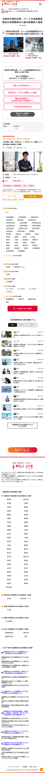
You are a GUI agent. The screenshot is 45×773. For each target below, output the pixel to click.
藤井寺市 (25, 245)
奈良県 (9, 560)
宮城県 (26, 514)
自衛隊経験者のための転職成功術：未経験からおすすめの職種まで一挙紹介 (15, 666)
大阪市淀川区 (10, 228)
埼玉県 (9, 503)
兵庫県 (9, 511)
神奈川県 (26, 499)
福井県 (26, 549)
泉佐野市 (25, 239)
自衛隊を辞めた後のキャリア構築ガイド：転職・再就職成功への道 (15, 681)
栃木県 (9, 533)
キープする (12, 196)
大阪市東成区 (23, 225)
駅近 (25, 185)
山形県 (9, 545)
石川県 (9, 556)
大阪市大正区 (32, 219)
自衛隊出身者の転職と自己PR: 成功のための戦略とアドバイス (15, 721)
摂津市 (8, 245)
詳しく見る (33, 196)
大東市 (16, 242)
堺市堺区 (32, 231)
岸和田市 (28, 234)
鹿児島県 (9, 587)
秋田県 (26, 541)
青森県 (26, 526)
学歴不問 (31, 185)
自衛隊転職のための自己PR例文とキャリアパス (14, 718)
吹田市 (8, 236)
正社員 (8, 266)
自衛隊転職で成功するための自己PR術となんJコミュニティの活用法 (15, 725)
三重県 (26, 537)
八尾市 (16, 239)
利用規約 (24, 766)
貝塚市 (25, 236)
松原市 (8, 242)
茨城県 (9, 530)
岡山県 (26, 564)
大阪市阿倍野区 (36, 225)
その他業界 (7, 147)
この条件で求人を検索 (22, 309)
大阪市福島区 (22, 217)
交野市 (26, 248)
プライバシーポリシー (14, 766)
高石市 (16, 245)
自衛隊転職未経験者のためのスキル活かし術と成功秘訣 (15, 686)
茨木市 (8, 239)
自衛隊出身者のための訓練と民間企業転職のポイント (15, 677)
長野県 (26, 552)
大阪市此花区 (34, 217)
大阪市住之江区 (22, 228)
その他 (8, 274)
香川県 (26, 568)
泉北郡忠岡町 (10, 250)
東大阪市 (35, 245)
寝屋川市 (35, 239)
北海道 (26, 511)
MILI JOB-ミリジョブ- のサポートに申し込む (22, 450)
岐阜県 (9, 537)
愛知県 (26, 507)
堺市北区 (18, 234)
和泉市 (25, 242)
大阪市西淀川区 (36, 222)
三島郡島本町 (36, 248)
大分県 (26, 575)
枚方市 (33, 236)
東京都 (9, 499)
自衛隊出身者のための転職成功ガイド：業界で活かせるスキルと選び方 (15, 662)
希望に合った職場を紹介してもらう (22, 114)
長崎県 (26, 583)
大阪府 (9, 507)
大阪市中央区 (21, 231)
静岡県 (26, 518)
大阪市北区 (9, 231)
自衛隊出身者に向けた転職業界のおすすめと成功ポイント (15, 657)
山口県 (9, 568)
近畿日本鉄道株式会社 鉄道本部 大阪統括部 (16, 138)
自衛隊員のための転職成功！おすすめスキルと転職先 (15, 697)
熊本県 (9, 579)
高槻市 (16, 236)
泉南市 (8, 248)
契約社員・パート (20, 147)
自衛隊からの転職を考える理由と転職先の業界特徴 (15, 701)
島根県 (9, 564)
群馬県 (26, 533)
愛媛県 (26, 572)
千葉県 (26, 503)
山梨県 (26, 530)
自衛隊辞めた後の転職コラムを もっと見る (22, 425)
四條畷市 (17, 248)
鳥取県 (26, 560)
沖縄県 (9, 526)
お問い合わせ (33, 766)
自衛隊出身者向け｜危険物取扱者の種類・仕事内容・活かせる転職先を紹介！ (15, 737)
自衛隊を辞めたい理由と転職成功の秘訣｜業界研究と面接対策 (15, 706)
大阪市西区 (9, 219)
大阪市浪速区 (23, 222)
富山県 (9, 552)
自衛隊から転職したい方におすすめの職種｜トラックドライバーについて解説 (15, 757)
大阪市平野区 (36, 228)
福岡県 (9, 514)
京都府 (9, 518)
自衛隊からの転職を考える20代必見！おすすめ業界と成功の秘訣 (15, 749)
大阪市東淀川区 (10, 225)
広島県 (9, 522)
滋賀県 (26, 522)
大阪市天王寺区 (10, 222)
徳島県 (9, 572)
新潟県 (9, 549)
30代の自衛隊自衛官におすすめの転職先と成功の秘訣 (15, 753)
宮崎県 (26, 579)
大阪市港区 (20, 219)
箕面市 (33, 242)
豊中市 (37, 234)
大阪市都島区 (10, 217)
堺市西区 (8, 234)
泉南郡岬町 (21, 250)
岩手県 (9, 541)
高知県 (9, 575)
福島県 (26, 545)
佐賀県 (9, 583)
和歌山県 (26, 556)
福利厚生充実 (7, 185)
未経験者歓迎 (17, 185)
